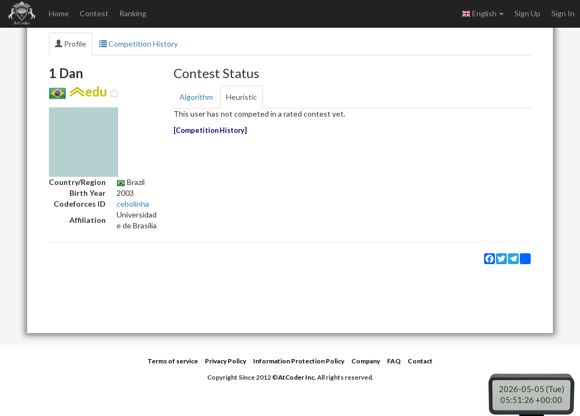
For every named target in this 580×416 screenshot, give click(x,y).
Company (365, 361)
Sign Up (527, 13)
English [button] (483, 13)
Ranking (132, 13)
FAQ (394, 361)
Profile (70, 43)
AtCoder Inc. (297, 377)
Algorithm (196, 96)
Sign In (563, 13)
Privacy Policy (225, 361)
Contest (94, 13)
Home (59, 13)
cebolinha (133, 203)
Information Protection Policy (298, 361)
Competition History (138, 43)
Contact (420, 361)
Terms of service (172, 361)
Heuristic (241, 96)
